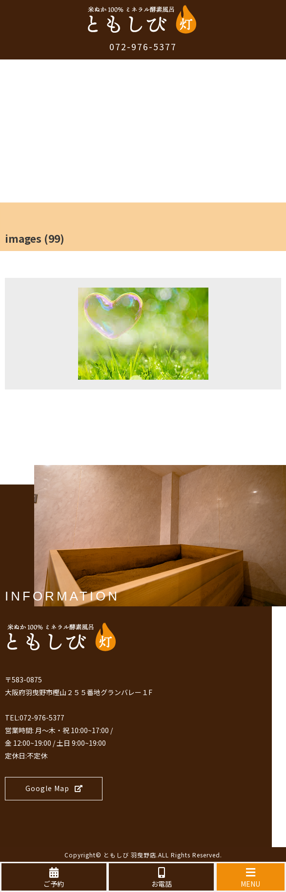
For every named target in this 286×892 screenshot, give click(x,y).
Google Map (54, 788)
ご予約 (54, 878)
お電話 (161, 878)
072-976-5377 (143, 46)
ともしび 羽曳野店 (129, 855)
